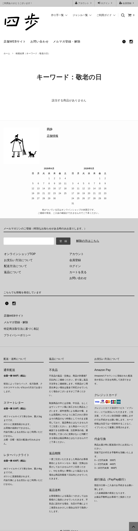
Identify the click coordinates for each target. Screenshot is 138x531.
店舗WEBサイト (15, 41)
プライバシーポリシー (18, 333)
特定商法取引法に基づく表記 (22, 327)
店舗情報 (52, 135)
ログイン (105, 3)
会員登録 (127, 3)
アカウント (84, 3)
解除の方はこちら (87, 240)
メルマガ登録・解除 (66, 41)
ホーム (7, 53)
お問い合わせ (39, 41)
